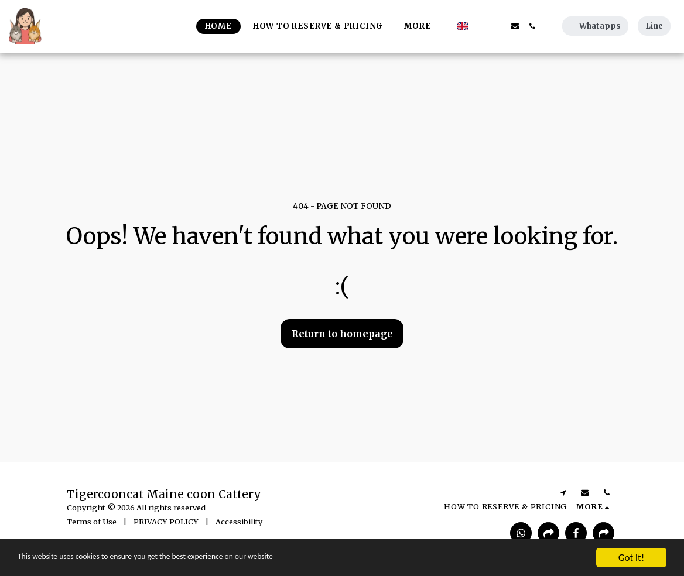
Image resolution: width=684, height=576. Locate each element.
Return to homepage (342, 334)
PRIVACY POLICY (166, 521)
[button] (481, 26)
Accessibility (239, 521)
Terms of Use (92, 521)
